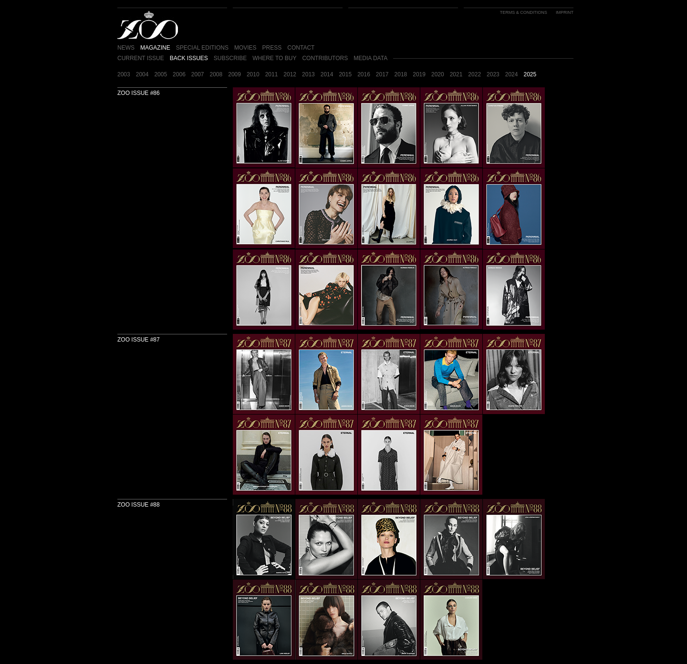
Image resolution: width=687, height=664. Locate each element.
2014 (327, 74)
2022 (474, 74)
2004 (142, 74)
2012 (289, 74)
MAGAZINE (155, 47)
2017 (382, 74)
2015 (345, 74)
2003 (123, 74)
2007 (197, 74)
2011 (271, 74)
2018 (401, 74)
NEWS (126, 47)
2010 (253, 74)
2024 (511, 74)
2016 (363, 74)
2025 (529, 74)
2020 (437, 74)
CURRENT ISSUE (140, 58)
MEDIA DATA (370, 58)
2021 (456, 74)
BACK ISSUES (189, 58)
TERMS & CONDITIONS (523, 12)
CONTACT (300, 47)
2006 (179, 74)
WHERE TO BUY (274, 58)
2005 (160, 74)
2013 (308, 74)
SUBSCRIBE (230, 58)
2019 (419, 74)
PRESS (272, 47)
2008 (216, 74)
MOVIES (245, 47)
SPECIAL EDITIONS (202, 47)
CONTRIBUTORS (325, 58)
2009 (234, 74)
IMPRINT (564, 12)
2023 (493, 74)
